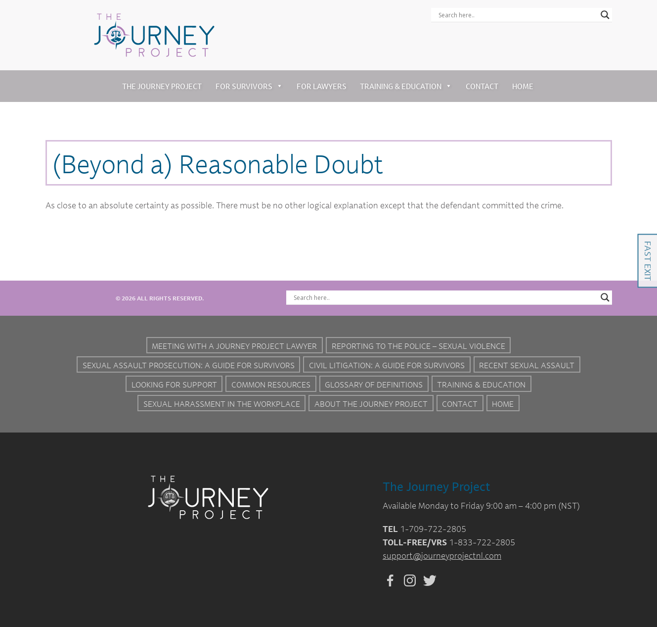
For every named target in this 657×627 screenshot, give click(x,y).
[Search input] (517, 15)
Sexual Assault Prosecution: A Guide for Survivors (189, 365)
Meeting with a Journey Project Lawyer (234, 345)
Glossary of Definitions (374, 384)
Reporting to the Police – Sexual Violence (418, 345)
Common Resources (270, 384)
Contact (482, 86)
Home (522, 86)
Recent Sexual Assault (526, 365)
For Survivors (249, 86)
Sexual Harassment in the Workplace (221, 403)
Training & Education (406, 86)
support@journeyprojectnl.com (442, 555)
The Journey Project (162, 86)
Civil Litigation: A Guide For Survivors (387, 365)
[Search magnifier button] (605, 15)
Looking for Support (174, 384)
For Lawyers (322, 86)
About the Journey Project (371, 403)
